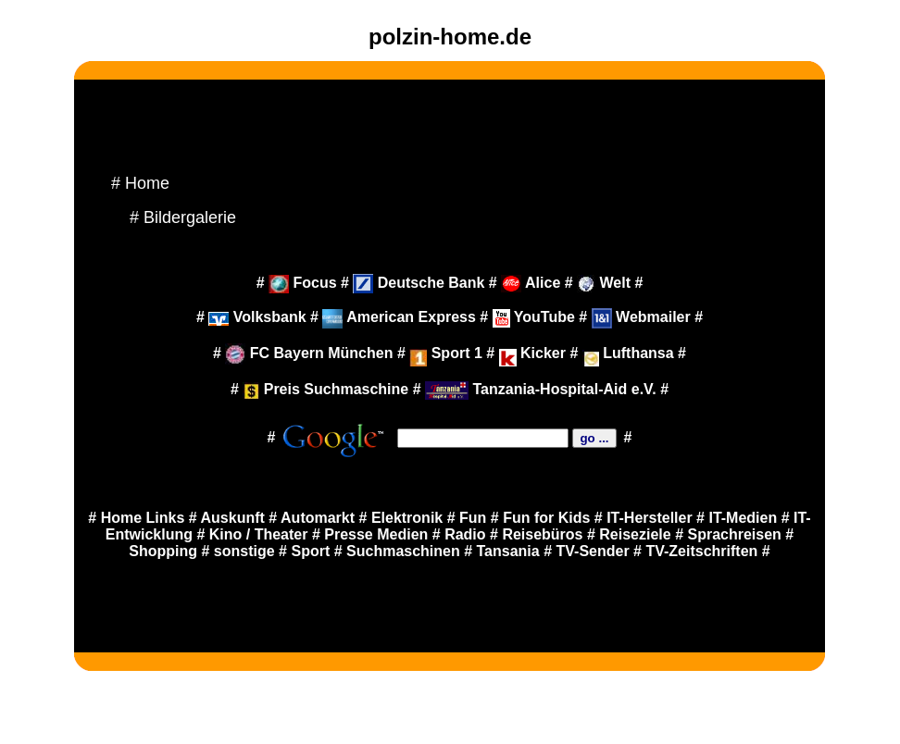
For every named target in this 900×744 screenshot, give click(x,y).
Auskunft (233, 518)
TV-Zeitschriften (701, 551)
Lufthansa (638, 353)
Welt (604, 283)
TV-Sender (593, 551)
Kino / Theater (258, 534)
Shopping (163, 551)
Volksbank (257, 317)
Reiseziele (634, 534)
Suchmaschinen (403, 551)
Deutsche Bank (418, 283)
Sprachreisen (734, 534)
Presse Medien (376, 534)
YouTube (534, 317)
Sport (310, 551)
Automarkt (318, 518)
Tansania (508, 551)
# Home (140, 183)
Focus (303, 283)
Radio (464, 534)
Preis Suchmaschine (325, 389)
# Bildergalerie (183, 217)
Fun (472, 518)
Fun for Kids (546, 518)
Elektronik (407, 518)
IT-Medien (742, 518)
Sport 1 (445, 353)
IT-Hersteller (649, 518)
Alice (530, 283)
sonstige (244, 551)
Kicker (534, 353)
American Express (398, 317)
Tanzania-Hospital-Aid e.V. (540, 389)
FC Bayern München (309, 353)
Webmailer (641, 317)
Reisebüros (542, 534)
